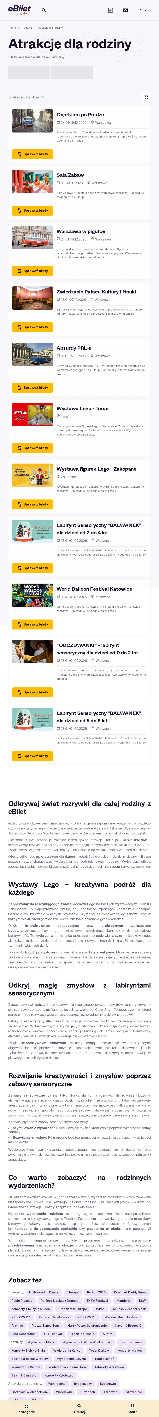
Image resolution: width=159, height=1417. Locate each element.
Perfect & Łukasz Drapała (59, 1300)
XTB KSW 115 (87, 1317)
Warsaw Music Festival (122, 1317)
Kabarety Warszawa (109, 1367)
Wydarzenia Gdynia (71, 1359)
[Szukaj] (44, 10)
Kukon (100, 1309)
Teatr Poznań (104, 1359)
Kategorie (26, 1408)
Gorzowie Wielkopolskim (30, 1392)
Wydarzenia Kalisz (67, 1350)
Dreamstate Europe (72, 1309)
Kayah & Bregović (128, 1325)
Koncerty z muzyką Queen (31, 1309)
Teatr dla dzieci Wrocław (30, 1359)
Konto (132, 1408)
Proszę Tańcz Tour (45, 1325)
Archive (17, 1325)
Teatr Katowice (131, 1342)
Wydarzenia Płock (41, 1342)
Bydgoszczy (83, 1383)
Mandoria (124, 1300)
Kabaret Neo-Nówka (54, 1317)
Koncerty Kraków (129, 1350)
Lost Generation (24, 1334)
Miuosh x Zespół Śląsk (129, 1309)
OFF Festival (53, 1334)
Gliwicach (87, 1392)
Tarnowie (110, 1392)
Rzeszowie (108, 1383)
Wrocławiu (64, 1392)
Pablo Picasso (22, 1300)
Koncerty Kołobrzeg (59, 1375)
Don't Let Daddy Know (130, 1292)
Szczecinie (134, 1392)
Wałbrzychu (57, 1383)
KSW (142, 1300)
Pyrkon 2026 (96, 1292)
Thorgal (73, 1292)
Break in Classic (82, 1334)
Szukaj (79, 1408)
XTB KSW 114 (21, 1317)
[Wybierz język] (142, 10)
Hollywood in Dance (44, 1292)
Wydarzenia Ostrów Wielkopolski (87, 1342)
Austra (108, 1334)
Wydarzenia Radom (26, 1367)
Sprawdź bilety (32, 154)
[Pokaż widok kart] (146, 97)
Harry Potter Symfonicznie (87, 1325)
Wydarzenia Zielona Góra (67, 1367)
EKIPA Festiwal (97, 1300)
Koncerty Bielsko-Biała (28, 1350)
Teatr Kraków (99, 1350)
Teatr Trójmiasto (24, 1375)
